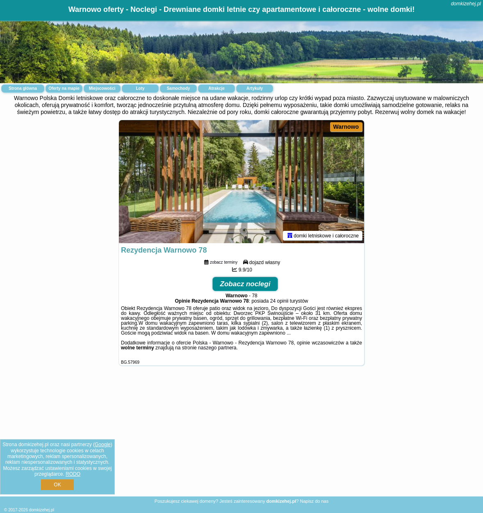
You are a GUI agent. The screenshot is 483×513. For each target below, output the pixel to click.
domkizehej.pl (466, 4)
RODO (73, 474)
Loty (140, 88)
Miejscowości (102, 88)
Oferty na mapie (64, 88)
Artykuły (254, 88)
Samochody (178, 88)
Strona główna (23, 88)
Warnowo (346, 126)
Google (103, 444)
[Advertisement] (241, 437)
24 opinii (279, 301)
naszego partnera (217, 348)
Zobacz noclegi (245, 284)
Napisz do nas (314, 501)
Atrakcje (216, 88)
